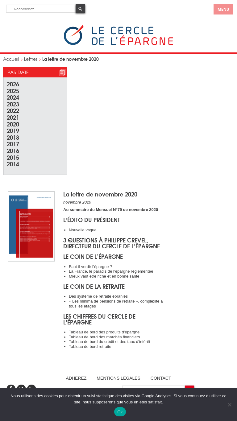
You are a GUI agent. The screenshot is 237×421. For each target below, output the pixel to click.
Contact (161, 378)
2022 (13, 110)
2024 (13, 97)
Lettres (30, 59)
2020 (13, 124)
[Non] (229, 405)
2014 (13, 163)
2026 (13, 84)
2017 (13, 143)
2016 (13, 150)
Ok (120, 412)
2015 (13, 157)
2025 (13, 90)
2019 (13, 130)
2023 (13, 104)
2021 (13, 117)
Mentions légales (118, 378)
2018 (13, 137)
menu (223, 9)
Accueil (11, 59)
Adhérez (76, 378)
